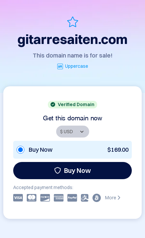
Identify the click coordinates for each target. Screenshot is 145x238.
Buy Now (72, 170)
